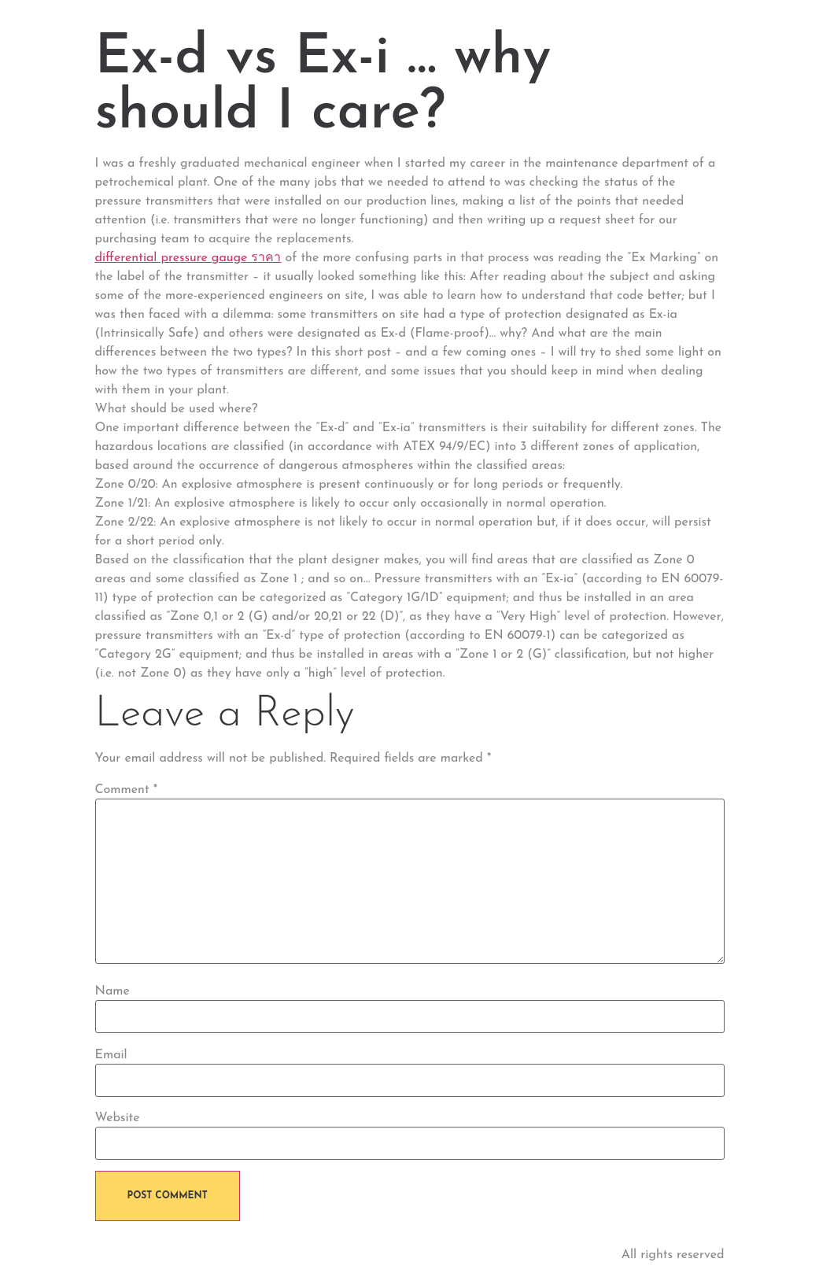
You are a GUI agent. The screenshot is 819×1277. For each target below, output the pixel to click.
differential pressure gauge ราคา (188, 258)
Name (112, 991)
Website (117, 1118)
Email (111, 1055)
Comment (126, 790)
